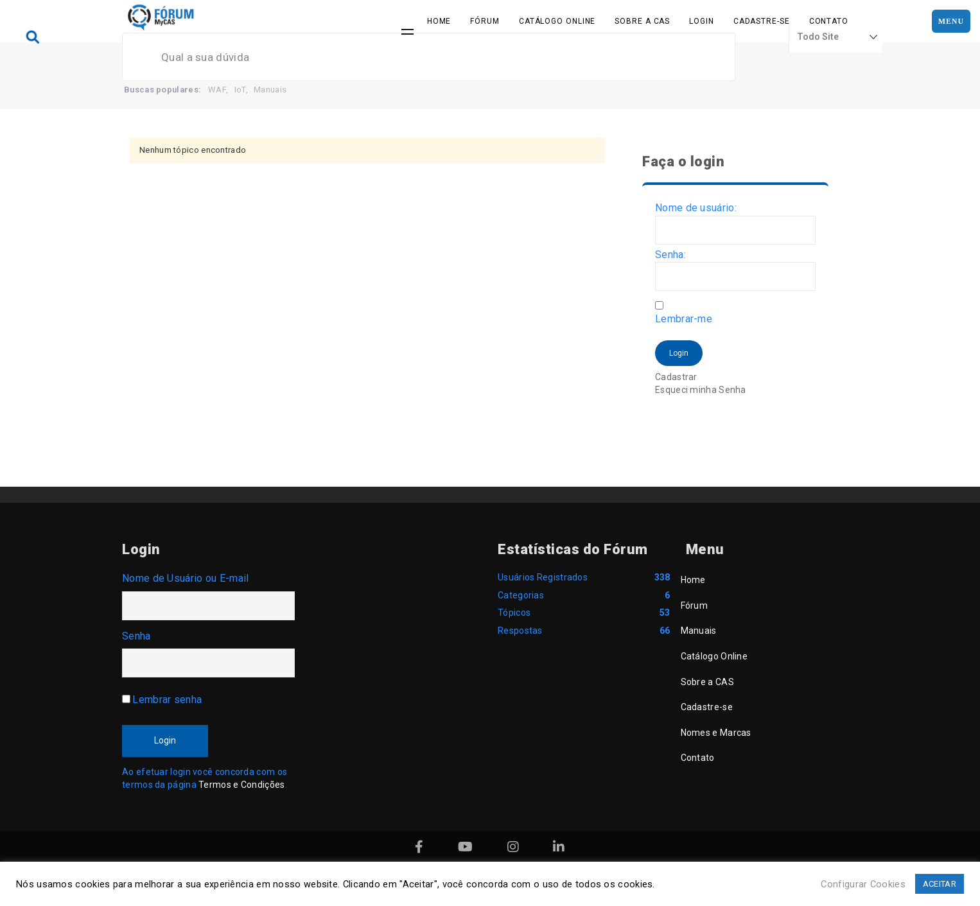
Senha (136, 636)
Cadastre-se (761, 21)
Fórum (485, 21)
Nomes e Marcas (716, 732)
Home (439, 21)
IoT (240, 89)
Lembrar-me (683, 319)
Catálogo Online (557, 21)
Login (701, 21)
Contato (828, 21)
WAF (217, 89)
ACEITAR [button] (939, 884)
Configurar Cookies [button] (863, 884)
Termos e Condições (241, 785)
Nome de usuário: (696, 208)
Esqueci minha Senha (700, 390)
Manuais (270, 89)
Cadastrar (676, 377)
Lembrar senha (167, 699)
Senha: (670, 254)
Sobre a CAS (642, 21)
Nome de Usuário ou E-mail (185, 578)
